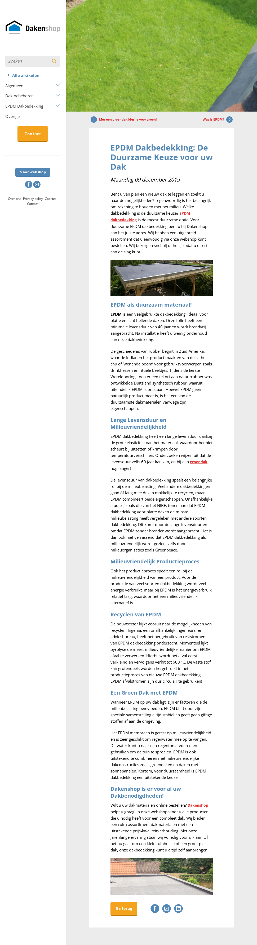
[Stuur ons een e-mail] (37, 184)
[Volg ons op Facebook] (28, 184)
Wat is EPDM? (218, 119)
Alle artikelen (25, 75)
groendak (199, 461)
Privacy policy (33, 198)
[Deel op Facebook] (160, 907)
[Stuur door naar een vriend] (171, 907)
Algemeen (14, 85)
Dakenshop (199, 804)
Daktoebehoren (19, 95)
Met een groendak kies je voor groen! (123, 119)
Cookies (50, 198)
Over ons (14, 198)
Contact (32, 203)
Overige (12, 116)
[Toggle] (57, 85)
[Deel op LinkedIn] (183, 907)
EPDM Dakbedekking (24, 106)
